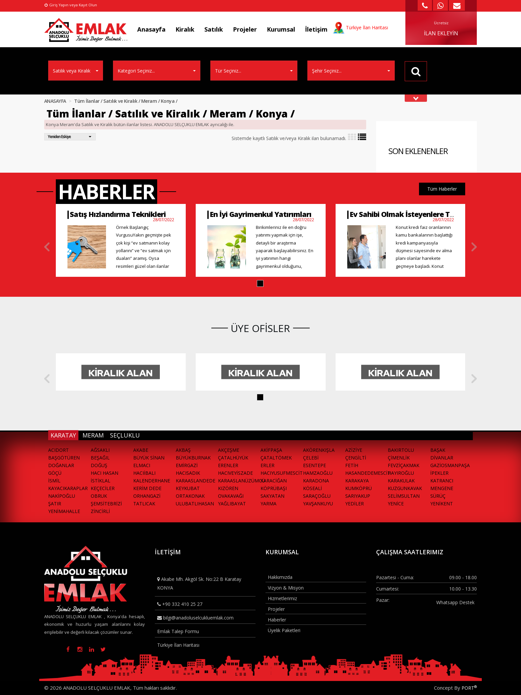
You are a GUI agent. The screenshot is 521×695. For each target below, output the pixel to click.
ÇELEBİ (311, 457)
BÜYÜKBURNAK (193, 457)
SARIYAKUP (357, 496)
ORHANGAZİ (146, 496)
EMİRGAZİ (187, 465)
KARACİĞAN (273, 480)
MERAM (93, 435)
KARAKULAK (401, 480)
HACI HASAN (104, 473)
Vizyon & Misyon (286, 588)
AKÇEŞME (228, 450)
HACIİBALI (144, 473)
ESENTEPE (314, 465)
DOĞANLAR (61, 465)
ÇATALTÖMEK (276, 457)
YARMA (268, 503)
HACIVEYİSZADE (235, 473)
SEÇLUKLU (125, 435)
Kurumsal (281, 29)
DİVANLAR (441, 457)
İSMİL (54, 480)
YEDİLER (354, 503)
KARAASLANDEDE (195, 480)
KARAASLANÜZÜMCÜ (239, 480)
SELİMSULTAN (404, 496)
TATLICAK (144, 503)
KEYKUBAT (188, 488)
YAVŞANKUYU (318, 503)
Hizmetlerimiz (282, 598)
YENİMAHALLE (64, 511)
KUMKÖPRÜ (358, 488)
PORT (469, 688)
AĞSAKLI (100, 450)
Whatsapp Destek (455, 602)
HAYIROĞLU (401, 473)
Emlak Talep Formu (178, 631)
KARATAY (63, 435)
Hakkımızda (280, 577)
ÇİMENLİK (399, 457)
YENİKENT (441, 503)
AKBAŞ (183, 450)
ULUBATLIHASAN (195, 503)
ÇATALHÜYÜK (233, 457)
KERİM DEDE (147, 488)
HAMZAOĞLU (318, 473)
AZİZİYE (353, 450)
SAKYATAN (272, 496)
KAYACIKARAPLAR (68, 488)
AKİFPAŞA (271, 450)
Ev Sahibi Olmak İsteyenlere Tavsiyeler (415, 214)
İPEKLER (439, 473)
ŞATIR (54, 503)
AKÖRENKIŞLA (319, 450)
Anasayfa (151, 29)
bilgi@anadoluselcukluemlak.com (195, 617)
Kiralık (184, 29)
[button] (260, 283)
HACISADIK (188, 473)
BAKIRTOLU (401, 450)
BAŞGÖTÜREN (64, 457)
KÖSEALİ (312, 488)
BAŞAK (437, 450)
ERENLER (228, 465)
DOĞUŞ (99, 465)
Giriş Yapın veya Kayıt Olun (71, 4)
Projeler (245, 29)
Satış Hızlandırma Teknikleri (118, 214)
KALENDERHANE (151, 480)
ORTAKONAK (190, 496)
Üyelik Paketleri (284, 630)
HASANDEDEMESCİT (366, 473)
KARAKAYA (357, 480)
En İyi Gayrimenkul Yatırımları (260, 214)
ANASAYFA (55, 101)
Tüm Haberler (442, 189)
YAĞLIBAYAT (232, 503)
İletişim (316, 29)
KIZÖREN (228, 488)
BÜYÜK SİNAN (148, 457)
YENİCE (396, 503)
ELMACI (141, 465)
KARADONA (316, 480)
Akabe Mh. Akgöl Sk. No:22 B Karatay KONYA (199, 583)
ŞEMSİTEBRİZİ (106, 503)
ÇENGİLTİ (355, 457)
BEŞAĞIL (100, 457)
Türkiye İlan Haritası (178, 645)
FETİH (351, 465)
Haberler (277, 619)
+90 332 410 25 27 (179, 604)
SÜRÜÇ (438, 496)
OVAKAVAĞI (231, 496)
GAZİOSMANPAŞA (450, 465)
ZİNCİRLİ (100, 511)
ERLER (267, 465)
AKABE (140, 450)
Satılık (213, 29)
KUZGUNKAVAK (405, 488)
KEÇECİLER (103, 488)
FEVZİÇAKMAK (403, 465)
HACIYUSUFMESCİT (281, 473)
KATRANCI (441, 480)
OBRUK (99, 496)
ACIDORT (58, 450)
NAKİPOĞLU (61, 496)
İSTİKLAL (100, 480)
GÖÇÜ (54, 473)
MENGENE (441, 488)
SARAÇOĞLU (317, 496)
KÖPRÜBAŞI (273, 488)
